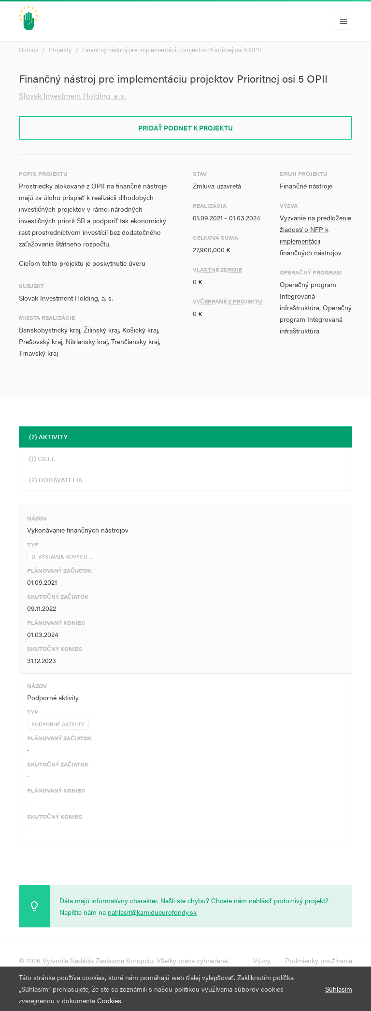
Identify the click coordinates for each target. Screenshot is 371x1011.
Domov (28, 49)
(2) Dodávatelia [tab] (56, 479)
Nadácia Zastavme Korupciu (111, 960)
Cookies (109, 1000)
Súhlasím (338, 989)
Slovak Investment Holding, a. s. (72, 95)
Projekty (60, 49)
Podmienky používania (318, 960)
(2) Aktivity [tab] (48, 436)
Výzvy (262, 960)
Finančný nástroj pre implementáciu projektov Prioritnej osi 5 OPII (171, 49)
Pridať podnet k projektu (185, 127)
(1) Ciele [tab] (42, 458)
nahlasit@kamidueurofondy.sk (152, 912)
